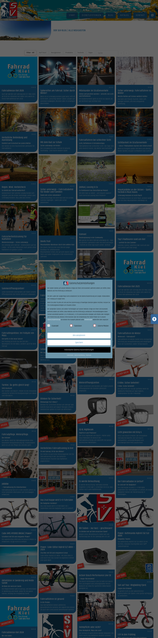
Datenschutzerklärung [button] (80, 355)
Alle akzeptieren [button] (79, 335)
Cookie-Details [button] (70, 355)
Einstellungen (88, 319)
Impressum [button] (88, 355)
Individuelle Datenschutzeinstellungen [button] (79, 349)
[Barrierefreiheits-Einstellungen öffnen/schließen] (154, 319)
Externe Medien (101, 325)
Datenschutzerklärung (53, 319)
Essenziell (52, 325)
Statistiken (76, 325)
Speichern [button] (79, 342)
